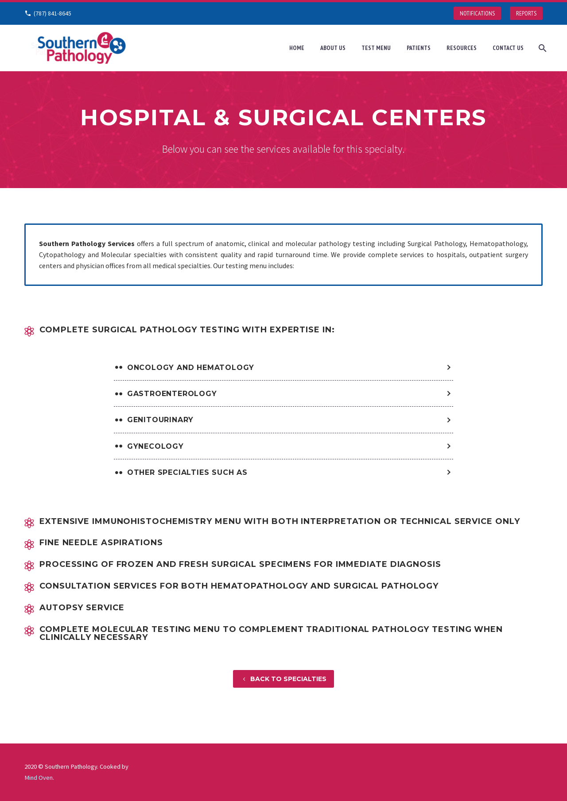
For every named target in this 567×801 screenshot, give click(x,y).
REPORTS (526, 13)
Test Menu (376, 48)
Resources (462, 48)
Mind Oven (38, 778)
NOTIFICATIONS (477, 13)
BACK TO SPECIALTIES (283, 679)
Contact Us (508, 48)
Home (296, 48)
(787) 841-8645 (52, 13)
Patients (419, 48)
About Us (333, 48)
